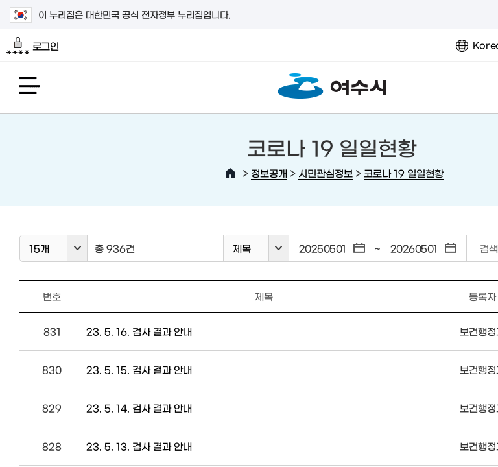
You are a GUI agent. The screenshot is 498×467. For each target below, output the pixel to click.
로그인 (32, 46)
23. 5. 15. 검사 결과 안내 (139, 369)
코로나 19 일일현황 (404, 173)
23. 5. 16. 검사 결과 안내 (139, 331)
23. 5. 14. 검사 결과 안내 (139, 408)
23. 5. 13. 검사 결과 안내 (139, 446)
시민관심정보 (325, 173)
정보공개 (269, 173)
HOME (230, 173)
